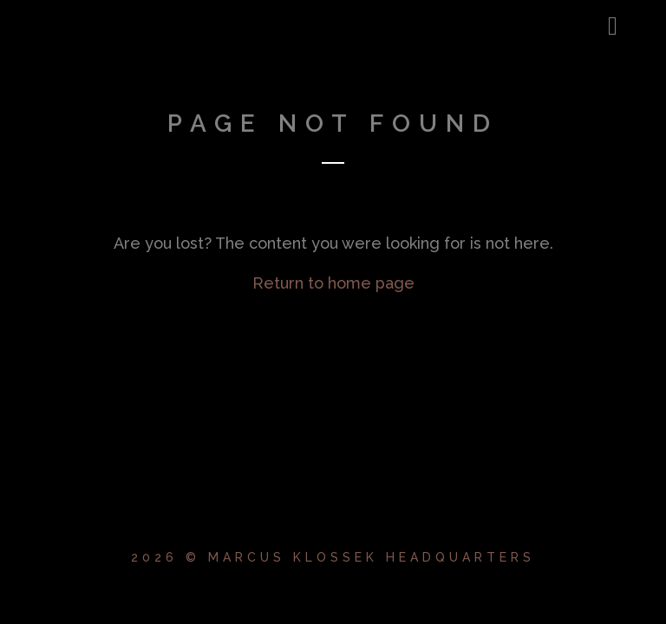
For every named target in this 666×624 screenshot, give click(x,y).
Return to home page (333, 283)
